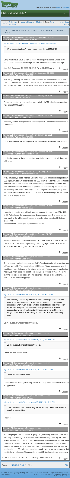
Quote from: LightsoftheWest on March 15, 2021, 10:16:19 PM (29, 402)
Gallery (19, 13)
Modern (39, 22)
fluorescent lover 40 (30, 154)
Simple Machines (56, 473)
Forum (6, 13)
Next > (23, 465)
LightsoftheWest (28, 236)
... (31, 465)
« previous (64, 22)
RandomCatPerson (29, 39)
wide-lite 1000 (27, 208)
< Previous (14, 465)
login (58, 7)
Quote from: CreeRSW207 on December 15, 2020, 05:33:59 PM (30, 44)
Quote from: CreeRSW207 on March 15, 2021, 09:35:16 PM (28, 295)
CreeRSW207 (27, 75)
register (66, 7)
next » (66, 24)
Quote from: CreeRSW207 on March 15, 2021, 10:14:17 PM (28, 370)
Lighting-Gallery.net (9, 22)
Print (66, 465)
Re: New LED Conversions (13, 37)
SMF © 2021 (44, 473)
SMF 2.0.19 (34, 473)
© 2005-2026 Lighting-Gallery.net (14, 473)
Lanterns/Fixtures (27, 22)
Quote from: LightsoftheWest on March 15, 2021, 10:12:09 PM (29, 340)
